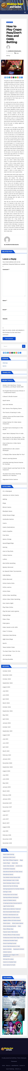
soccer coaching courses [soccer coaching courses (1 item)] (9, 943)
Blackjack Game (7, 511)
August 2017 (6, 811)
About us (8, 1065)
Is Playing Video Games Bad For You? (14, 454)
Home (3, 1065)
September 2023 (8, 683)
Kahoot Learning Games (10, 458)
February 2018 (7, 795)
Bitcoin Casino (7, 507)
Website (5, 318)
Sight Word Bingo (8, 639)
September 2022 (8, 711)
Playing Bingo (7, 615)
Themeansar (14, 1061)
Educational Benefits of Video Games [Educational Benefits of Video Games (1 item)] (12, 871)
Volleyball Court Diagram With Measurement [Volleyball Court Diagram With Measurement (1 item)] (11, 955)
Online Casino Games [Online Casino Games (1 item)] (17, 923)
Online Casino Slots (8, 583)
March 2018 (6, 791)
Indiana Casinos (7, 555)
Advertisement (14, 1065)
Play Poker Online (8, 607)
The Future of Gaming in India (11, 412)
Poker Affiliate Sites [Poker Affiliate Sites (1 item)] (8, 929)
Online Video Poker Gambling (11, 599)
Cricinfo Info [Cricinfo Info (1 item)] (19, 865)
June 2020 (6, 779)
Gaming (5, 547)
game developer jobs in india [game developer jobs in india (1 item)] (11, 880)
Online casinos (7, 587)
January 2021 (6, 759)
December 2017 (7, 803)
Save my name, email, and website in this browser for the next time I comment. (13, 332)
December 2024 (7, 675)
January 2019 (6, 787)
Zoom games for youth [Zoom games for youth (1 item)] (9, 964)
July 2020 (5, 775)
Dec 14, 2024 (8, 1003)
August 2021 (6, 735)
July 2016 (5, 831)
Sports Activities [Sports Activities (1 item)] (7, 949)
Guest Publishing (10, 1068)
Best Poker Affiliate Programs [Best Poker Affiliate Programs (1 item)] (10, 860)
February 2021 (7, 755)
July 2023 (5, 691)
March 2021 (6, 751)
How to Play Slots (8, 551)
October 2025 (7, 671)
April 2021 (6, 747)
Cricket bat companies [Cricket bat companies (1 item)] (9, 868)
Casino (5, 523)
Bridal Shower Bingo (9, 515)
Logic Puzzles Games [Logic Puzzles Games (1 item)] (8, 906)
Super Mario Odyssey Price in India (13, 433)
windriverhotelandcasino (14, 51)
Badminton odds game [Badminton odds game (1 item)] (9, 857)
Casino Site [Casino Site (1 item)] (15, 863)
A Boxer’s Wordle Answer (10, 396)
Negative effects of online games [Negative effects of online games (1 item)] (12, 920)
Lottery (5, 559)
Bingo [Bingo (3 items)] (21, 860)
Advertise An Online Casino (11, 495)
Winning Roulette (8, 659)
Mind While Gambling (9, 563)
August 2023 (6, 687)
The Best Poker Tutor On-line (11, 651)
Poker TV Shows (7, 631)
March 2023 (6, 703)
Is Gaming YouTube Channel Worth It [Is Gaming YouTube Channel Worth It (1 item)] (12, 903)
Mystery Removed (8, 567)
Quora (4, 366)
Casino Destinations (9, 527)
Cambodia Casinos (8, 519)
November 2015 (7, 843)
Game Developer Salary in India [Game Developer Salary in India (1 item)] (11, 883)
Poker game (6, 623)
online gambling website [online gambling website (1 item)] (9, 926)
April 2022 (6, 719)
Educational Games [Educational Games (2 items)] (8, 874)
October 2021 (7, 727)
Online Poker (6, 591)
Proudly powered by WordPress (9, 1058)
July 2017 (5, 815)
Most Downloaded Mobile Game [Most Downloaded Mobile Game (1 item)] (11, 911)
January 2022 (7, 723)
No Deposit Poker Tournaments (12, 571)
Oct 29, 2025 (8, 991)
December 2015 (7, 839)
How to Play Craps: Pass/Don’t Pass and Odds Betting (14, 34)
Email (5, 309)
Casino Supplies (7, 531)
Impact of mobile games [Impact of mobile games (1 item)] (9, 900)
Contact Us (22, 1065)
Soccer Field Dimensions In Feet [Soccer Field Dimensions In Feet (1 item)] (11, 946)
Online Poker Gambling (9, 595)
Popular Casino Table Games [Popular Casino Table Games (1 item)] (10, 931)
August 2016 (6, 827)
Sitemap (5, 363)
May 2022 (5, 715)
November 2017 (7, 807)
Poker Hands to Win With (10, 627)
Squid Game (6, 400)
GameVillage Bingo (8, 543)
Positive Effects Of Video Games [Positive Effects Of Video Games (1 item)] (11, 934)
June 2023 (6, 695)
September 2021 (7, 731)
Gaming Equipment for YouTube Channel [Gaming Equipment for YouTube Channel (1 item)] (13, 888)
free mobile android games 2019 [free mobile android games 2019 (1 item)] (11, 877)
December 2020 (7, 763)
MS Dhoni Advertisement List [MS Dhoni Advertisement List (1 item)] (10, 914)
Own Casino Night (8, 603)
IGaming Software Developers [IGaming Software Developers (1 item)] (10, 897)
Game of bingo (7, 539)
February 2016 (7, 835)
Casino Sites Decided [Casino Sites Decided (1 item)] (8, 865)
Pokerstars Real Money (9, 635)
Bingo (4, 503)
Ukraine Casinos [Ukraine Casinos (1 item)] (7, 952)
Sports (5, 643)
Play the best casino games (11, 611)
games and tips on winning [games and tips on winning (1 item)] (10, 886)
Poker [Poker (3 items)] (19, 926)
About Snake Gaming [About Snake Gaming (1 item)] (8, 854)
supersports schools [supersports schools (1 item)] (18, 949)
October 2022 (7, 707)
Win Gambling (7, 655)
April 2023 (6, 699)
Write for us (18, 1068)
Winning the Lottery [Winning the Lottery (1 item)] (8, 959)
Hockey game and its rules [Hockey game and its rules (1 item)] (10, 894)
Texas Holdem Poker (9, 647)
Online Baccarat (7, 579)
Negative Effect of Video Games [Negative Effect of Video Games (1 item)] (11, 917)
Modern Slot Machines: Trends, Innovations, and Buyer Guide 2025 (14, 989)
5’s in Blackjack (7, 491)
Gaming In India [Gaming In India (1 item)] (7, 891)
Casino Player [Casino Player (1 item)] (6, 863)
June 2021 (6, 743)
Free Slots (6, 535)
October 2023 (7, 679)
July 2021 (5, 739)
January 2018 (6, 799)
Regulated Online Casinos (10, 479)
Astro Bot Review (8, 404)
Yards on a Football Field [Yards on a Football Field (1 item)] (9, 962)
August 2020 (6, 771)
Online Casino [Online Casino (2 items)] (6, 923)
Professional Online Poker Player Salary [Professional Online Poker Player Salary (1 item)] (13, 937)
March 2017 (6, 823)
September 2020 (8, 767)
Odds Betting (9, 22)
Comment (6, 269)
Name (5, 300)
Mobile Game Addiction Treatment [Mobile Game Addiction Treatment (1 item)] (12, 909)
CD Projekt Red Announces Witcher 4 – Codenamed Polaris (14, 1001)
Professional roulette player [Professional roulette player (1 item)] (10, 940)
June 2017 (6, 819)
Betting (5, 499)
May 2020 (5, 783)
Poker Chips (6, 619)
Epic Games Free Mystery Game (12, 408)
